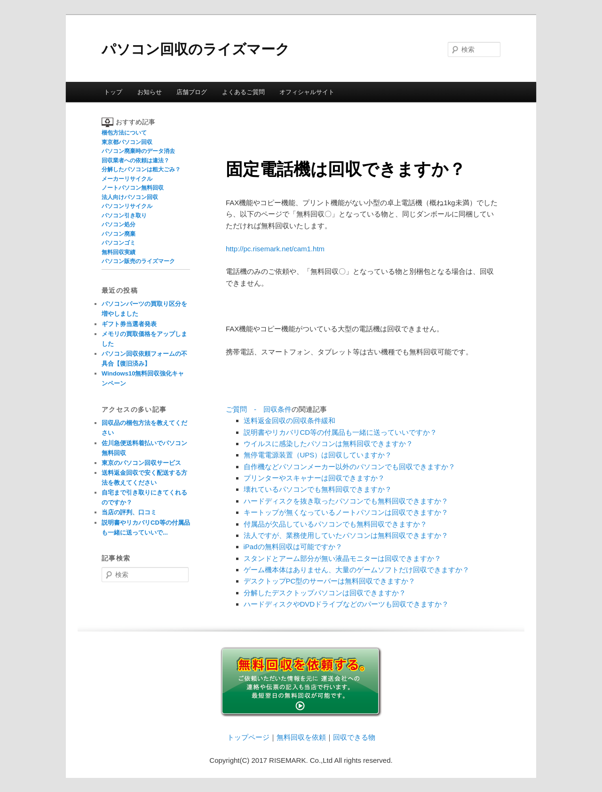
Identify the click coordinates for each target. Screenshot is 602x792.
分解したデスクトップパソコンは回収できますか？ (325, 593)
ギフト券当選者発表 (129, 324)
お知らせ (149, 92)
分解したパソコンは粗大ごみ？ (141, 169)
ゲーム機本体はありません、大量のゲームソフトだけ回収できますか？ (356, 570)
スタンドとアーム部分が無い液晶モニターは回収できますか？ (342, 558)
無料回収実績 (118, 252)
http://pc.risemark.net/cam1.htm (275, 249)
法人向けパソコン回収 (130, 197)
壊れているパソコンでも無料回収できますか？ (318, 489)
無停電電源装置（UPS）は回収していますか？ (318, 455)
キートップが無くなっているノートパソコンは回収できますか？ (346, 512)
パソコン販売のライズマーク (138, 261)
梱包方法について (124, 132)
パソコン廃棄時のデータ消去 (138, 151)
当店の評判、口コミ (129, 512)
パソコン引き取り (124, 215)
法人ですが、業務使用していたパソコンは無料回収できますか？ (346, 535)
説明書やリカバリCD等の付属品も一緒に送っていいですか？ (340, 432)
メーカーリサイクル (127, 179)
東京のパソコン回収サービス (141, 462)
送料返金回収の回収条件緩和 (289, 420)
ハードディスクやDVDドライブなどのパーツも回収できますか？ (346, 604)
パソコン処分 (118, 224)
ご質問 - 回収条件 (259, 409)
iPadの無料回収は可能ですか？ (293, 547)
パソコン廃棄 (118, 234)
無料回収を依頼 (301, 737)
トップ (113, 92)
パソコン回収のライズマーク (196, 49)
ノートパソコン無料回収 (133, 187)
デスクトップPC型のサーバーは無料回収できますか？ (330, 581)
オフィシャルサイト (306, 92)
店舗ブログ (191, 92)
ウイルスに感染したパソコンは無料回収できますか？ (328, 444)
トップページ (248, 737)
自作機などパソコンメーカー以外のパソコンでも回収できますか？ (349, 467)
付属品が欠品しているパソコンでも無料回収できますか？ (335, 524)
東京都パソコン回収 (127, 142)
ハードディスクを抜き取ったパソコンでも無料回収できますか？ (346, 501)
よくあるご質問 (243, 92)
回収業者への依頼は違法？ (135, 160)
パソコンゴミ (118, 243)
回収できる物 (354, 737)
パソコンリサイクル (127, 206)
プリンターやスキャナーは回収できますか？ (314, 478)
